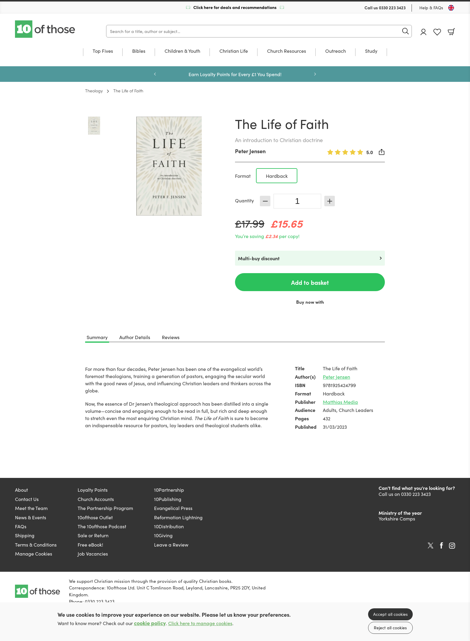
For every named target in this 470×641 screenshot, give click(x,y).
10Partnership (169, 489)
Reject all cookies (390, 628)
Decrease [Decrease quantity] (265, 201)
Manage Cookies (33, 553)
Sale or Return (93, 535)
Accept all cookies (390, 614)
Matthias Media (340, 401)
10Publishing (167, 499)
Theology (94, 91)
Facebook (441, 545)
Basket (451, 31)
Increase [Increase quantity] (329, 201)
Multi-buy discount (259, 258)
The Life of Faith (128, 91)
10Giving (163, 535)
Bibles (138, 51)
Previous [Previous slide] (155, 74)
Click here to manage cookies (200, 623)
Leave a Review (171, 544)
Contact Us (27, 499)
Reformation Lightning (178, 517)
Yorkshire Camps (397, 518)
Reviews (171, 337)
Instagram (452, 546)
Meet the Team (31, 508)
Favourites (437, 32)
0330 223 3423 (392, 7)
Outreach (335, 51)
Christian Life (233, 51)
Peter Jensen (250, 151)
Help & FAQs (431, 7)
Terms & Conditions (36, 544)
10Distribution (169, 526)
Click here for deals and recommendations (235, 7)
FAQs (20, 526)
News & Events (30, 517)
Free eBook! (90, 544)
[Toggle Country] (451, 8)
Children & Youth (182, 51)
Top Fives (103, 51)
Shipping (24, 535)
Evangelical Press (173, 508)
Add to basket (310, 282)
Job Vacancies (93, 553)
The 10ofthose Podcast (102, 526)
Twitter (430, 546)
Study (371, 51)
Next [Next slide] (315, 74)
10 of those (45, 29)
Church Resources (286, 51)
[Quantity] (297, 201)
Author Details (134, 337)
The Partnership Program (105, 508)
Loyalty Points (93, 489)
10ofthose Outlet (95, 517)
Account (424, 32)
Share (382, 152)
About (21, 489)
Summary (97, 337)
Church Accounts (96, 499)
